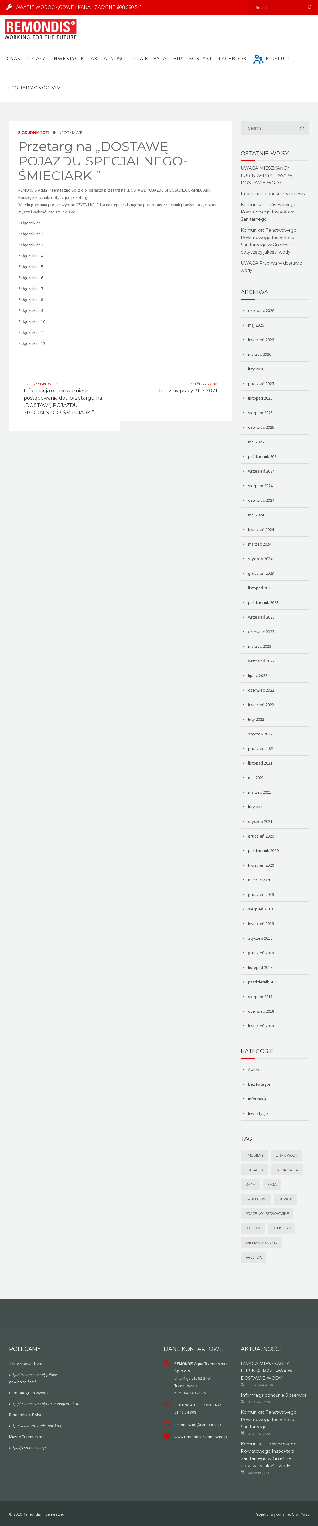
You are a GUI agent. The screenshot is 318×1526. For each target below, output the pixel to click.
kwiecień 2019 (261, 923)
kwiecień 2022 (261, 704)
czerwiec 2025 (261, 427)
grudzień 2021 (261, 748)
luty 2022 (256, 719)
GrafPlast (300, 1514)
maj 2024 (256, 515)
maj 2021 (256, 777)
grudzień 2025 (261, 383)
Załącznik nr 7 (30, 288)
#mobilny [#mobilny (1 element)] (254, 1155)
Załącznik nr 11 (31, 332)
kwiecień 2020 (261, 865)
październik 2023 (263, 602)
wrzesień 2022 (261, 661)
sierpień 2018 (260, 996)
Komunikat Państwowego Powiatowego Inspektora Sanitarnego (268, 212)
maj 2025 (256, 442)
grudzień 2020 (261, 836)
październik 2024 (263, 456)
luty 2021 (256, 807)
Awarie (254, 1069)
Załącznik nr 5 (30, 266)
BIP (177, 58)
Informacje (70, 132)
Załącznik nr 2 (30, 234)
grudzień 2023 (261, 573)
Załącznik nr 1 (30, 223)
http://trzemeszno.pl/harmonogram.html (44, 1403)
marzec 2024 (259, 544)
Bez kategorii (260, 1084)
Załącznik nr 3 (30, 245)
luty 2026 (256, 369)
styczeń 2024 (260, 558)
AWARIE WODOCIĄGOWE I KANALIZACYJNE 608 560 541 (72, 7)
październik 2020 (263, 850)
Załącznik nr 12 (31, 343)
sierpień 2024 (260, 485)
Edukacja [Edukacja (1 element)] (254, 1170)
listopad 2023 (260, 588)
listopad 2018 (260, 967)
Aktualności (108, 58)
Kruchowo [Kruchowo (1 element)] (255, 1199)
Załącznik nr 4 (30, 255)
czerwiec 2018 (261, 1011)
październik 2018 (263, 982)
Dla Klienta (149, 58)
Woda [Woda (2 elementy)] (253, 1257)
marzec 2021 (259, 792)
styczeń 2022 (260, 734)
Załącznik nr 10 (31, 321)
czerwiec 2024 (261, 500)
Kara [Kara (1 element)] (250, 1184)
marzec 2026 (259, 354)
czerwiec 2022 (261, 690)
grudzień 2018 (261, 952)
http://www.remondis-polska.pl (36, 1425)
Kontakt (200, 58)
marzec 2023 (259, 646)
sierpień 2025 (260, 412)
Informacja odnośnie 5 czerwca (273, 193)
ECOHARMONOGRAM (34, 88)
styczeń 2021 (260, 821)
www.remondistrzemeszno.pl (201, 1436)
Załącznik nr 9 (30, 310)
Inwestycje (68, 58)
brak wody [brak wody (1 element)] (286, 1155)
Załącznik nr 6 (30, 277)
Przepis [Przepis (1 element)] (252, 1228)
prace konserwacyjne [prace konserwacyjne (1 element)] (267, 1214)
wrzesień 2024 (261, 471)
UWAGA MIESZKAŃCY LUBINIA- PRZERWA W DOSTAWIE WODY (266, 175)
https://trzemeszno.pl (27, 1447)
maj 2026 (256, 325)
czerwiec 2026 (261, 310)
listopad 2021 (260, 763)
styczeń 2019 (260, 938)
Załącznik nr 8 (30, 299)
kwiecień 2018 (261, 1025)
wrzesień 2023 (261, 617)
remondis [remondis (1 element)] (281, 1228)
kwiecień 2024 (261, 529)
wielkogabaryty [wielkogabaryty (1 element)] (261, 1243)
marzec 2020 (259, 880)
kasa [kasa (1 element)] (272, 1184)
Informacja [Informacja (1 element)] (287, 1170)
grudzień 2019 (261, 894)
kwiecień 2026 (261, 339)
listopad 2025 (260, 398)
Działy (36, 58)
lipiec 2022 (257, 675)
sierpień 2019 (260, 909)
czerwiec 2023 (261, 631)
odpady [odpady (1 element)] (286, 1199)
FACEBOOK (233, 58)
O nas (12, 58)
